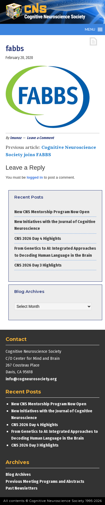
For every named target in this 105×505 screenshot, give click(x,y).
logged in (35, 177)
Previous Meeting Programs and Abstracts (45, 481)
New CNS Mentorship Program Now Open (51, 211)
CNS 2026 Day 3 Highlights (38, 265)
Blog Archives (18, 474)
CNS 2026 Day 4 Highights (37, 238)
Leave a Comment (40, 138)
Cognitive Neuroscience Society (48, 12)
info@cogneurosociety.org (31, 378)
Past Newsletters (22, 488)
